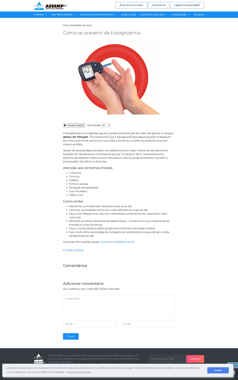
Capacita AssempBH (187, 5)
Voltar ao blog (73, 250)
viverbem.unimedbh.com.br (117, 241)
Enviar (71, 336)
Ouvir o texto (74, 125)
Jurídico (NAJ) (128, 14)
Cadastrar (195, 358)
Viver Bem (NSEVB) (63, 14)
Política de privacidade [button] (78, 372)
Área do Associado (131, 5)
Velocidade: (94, 125)
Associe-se (158, 5)
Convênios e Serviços (153, 14)
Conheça (40, 14)
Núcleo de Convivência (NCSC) (98, 14)
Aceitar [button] (218, 370)
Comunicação (180, 14)
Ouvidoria (199, 14)
